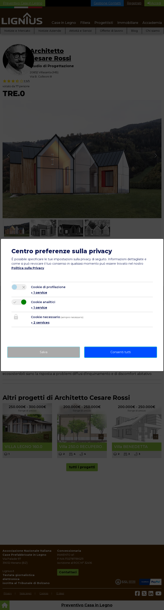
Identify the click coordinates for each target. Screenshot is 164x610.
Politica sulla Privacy (27, 268)
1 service (39, 292)
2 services (40, 322)
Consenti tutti (120, 352)
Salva (43, 352)
